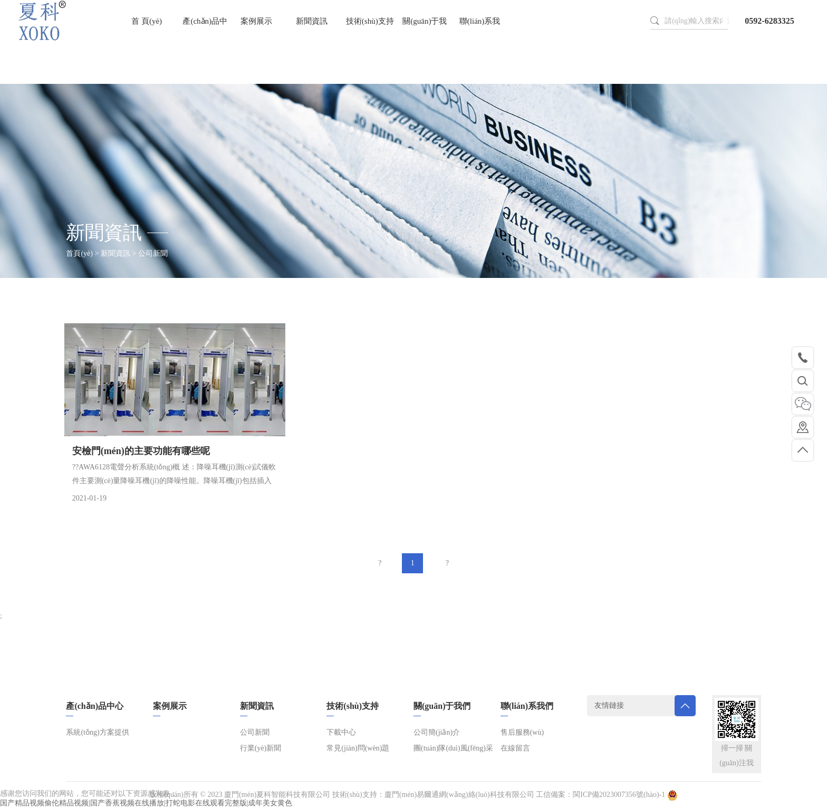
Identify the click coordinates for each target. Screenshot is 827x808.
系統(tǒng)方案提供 (97, 732)
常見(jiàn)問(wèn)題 (357, 748)
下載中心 (341, 732)
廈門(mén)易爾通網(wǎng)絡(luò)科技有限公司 (459, 795)
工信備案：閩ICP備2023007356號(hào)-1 (600, 795)
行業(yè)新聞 (261, 748)
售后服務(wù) (522, 732)
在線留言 (515, 748)
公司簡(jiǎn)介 (437, 732)
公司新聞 (255, 732)
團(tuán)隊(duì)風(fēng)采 (453, 748)
